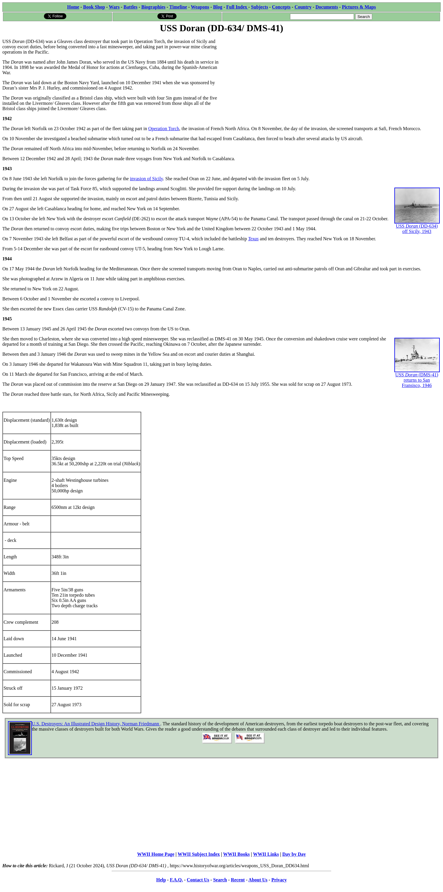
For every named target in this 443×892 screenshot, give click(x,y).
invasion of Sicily (146, 178)
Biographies (153, 6)
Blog (217, 6)
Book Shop (94, 6)
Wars (114, 6)
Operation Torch (163, 128)
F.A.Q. (176, 879)
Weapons (200, 6)
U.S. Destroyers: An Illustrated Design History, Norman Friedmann (96, 723)
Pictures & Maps (359, 6)
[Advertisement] (331, 75)
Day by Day (294, 854)
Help (161, 879)
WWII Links (266, 854)
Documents (326, 6)
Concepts (281, 6)
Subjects (259, 6)
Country (303, 6)
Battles (130, 6)
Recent (238, 879)
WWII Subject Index (199, 854)
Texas (253, 238)
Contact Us (198, 879)
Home (73, 6)
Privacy (279, 879)
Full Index (237, 6)
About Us (257, 879)
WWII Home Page (155, 854)
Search (220, 879)
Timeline (178, 6)
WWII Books (236, 854)
